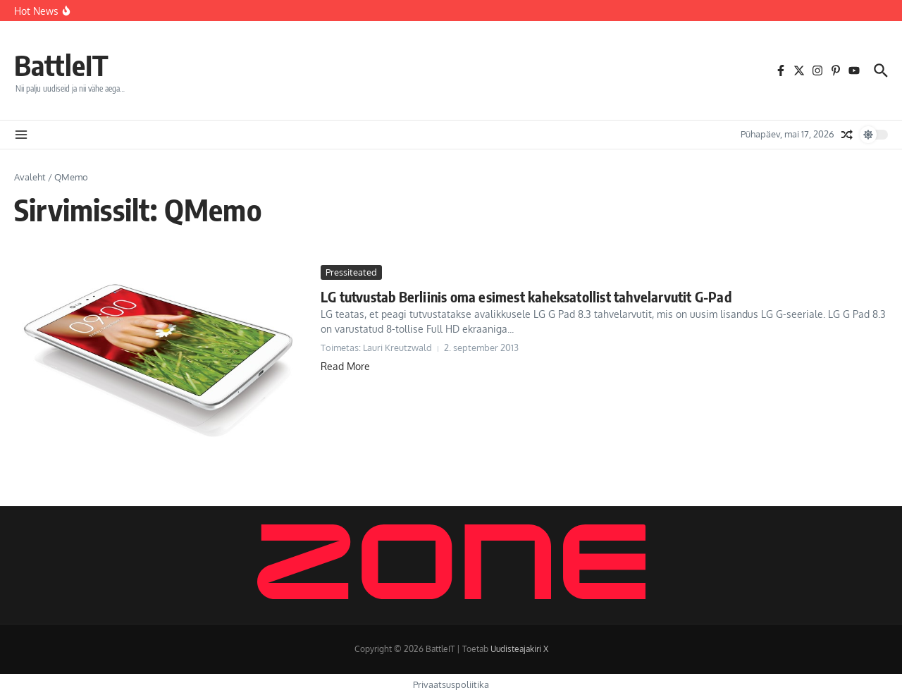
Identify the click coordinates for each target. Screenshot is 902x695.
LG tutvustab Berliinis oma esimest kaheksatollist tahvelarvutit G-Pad (526, 296)
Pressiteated (351, 272)
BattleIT (61, 64)
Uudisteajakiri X (519, 649)
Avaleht (30, 177)
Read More (345, 366)
